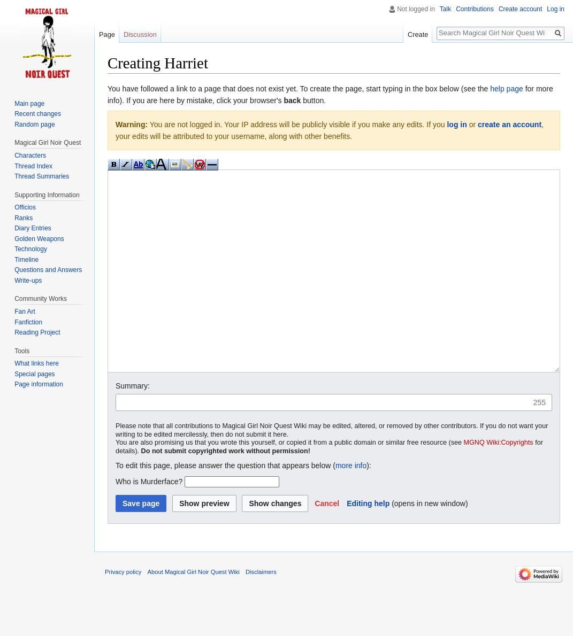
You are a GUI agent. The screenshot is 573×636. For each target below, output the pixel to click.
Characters (30, 155)
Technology (30, 249)
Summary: (133, 426)
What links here (36, 363)
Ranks (23, 218)
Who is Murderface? (149, 521)
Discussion (140, 34)
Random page (34, 124)
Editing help (368, 543)
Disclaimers (261, 612)
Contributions (475, 9)
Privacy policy (123, 612)
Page (107, 34)
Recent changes (37, 114)
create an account (509, 124)
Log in (555, 9)
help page (506, 88)
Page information (38, 384)
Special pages (34, 374)
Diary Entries (32, 228)
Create (418, 34)
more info (350, 505)
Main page (29, 103)
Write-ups (28, 280)
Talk (445, 9)
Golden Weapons (39, 239)
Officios (25, 207)
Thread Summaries (41, 176)
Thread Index (33, 166)
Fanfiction (28, 322)
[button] (327, 543)
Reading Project (37, 332)
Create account (520, 9)
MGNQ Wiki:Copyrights (498, 482)
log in (457, 124)
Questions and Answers (48, 270)
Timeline (26, 259)
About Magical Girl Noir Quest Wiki (194, 612)
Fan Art (24, 311)
